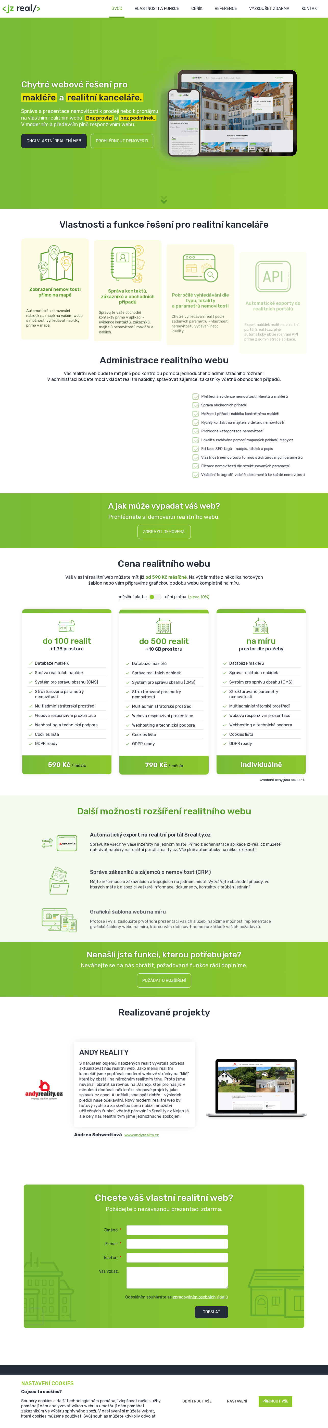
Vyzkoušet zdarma (266, 8)
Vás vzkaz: (109, 1272)
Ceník (191, 8)
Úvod (109, 8)
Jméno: (112, 1231)
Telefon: (112, 1259)
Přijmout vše (275, 1401)
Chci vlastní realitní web (54, 141)
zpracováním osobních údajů (200, 1298)
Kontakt (309, 8)
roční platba (174, 598)
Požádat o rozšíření (164, 982)
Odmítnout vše (197, 1401)
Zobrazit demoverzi (164, 533)
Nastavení (237, 1401)
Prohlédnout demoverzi (122, 141)
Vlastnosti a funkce (150, 8)
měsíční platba (133, 598)
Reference (221, 8)
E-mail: (113, 1245)
